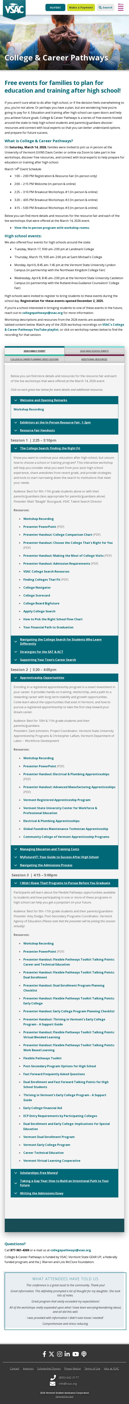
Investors (28, 1368)
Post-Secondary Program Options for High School (59, 1066)
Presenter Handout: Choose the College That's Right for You (68, 543)
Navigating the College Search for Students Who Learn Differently (57, 642)
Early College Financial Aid (42, 1108)
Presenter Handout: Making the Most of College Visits (63, 556)
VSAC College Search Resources (46, 571)
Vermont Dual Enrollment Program (49, 1137)
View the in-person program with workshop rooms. (52, 228)
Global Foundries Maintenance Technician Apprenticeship (65, 829)
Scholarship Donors (49, 1368)
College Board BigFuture (41, 603)
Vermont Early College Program (46, 1145)
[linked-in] (67, 1354)
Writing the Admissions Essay (38, 1194)
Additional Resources (94, 359)
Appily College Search (39, 611)
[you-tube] (75, 1354)
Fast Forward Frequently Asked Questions (54, 1074)
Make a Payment (81, 7)
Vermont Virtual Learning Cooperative (51, 1161)
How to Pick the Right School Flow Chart (53, 619)
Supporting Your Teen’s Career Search (44, 661)
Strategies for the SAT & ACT (38, 653)
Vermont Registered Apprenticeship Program (57, 800)
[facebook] (44, 1354)
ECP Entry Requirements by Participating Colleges (60, 1116)
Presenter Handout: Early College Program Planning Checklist (69, 1011)
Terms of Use (92, 1368)
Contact (14, 1368)
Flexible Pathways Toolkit (42, 1058)
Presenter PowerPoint (39, 527)
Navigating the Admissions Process (42, 866)
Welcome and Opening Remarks (40, 401)
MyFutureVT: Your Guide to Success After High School (56, 858)
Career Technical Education (43, 1153)
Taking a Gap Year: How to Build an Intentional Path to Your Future (61, 1183)
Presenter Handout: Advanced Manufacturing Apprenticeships (69, 787)
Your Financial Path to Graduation (48, 627)
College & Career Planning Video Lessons (34, 359)
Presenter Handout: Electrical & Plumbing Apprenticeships (66, 774)
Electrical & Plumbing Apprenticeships (51, 821)
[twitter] (51, 1354)
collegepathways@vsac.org (42, 313)
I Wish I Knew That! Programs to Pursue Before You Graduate (61, 884)
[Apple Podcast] (83, 1354)
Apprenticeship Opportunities (38, 679)
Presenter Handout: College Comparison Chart (57, 535)
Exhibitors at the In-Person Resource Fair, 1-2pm (52, 423)
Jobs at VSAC (111, 1368)
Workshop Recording (29, 409)
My (55, 7)
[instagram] (59, 1354)
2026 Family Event (34, 351)
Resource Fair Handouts (34, 431)
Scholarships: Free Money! (35, 1174)
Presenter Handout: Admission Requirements (56, 564)
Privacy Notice (72, 1368)
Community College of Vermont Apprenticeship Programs (66, 837)
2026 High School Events (94, 351)
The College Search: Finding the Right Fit (46, 449)
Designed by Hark (64, 1396)
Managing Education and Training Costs (46, 850)
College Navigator (37, 587)
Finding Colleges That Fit (41, 580)
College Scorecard (36, 595)
